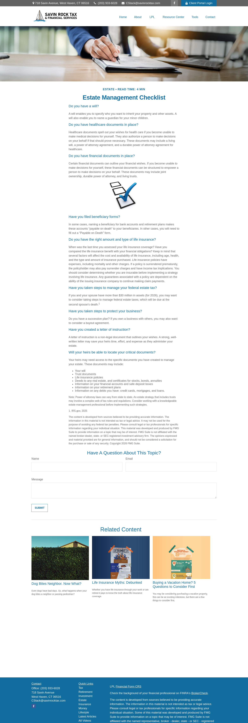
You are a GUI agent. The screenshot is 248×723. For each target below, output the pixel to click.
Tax (81, 687)
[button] (123, 17)
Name (35, 458)
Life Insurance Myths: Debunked (117, 582)
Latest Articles (87, 716)
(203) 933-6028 (105, 3)
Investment (86, 696)
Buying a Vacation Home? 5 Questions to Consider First (174, 585)
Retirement (86, 691)
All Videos (85, 720)
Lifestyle (84, 712)
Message (37, 479)
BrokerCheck (199, 693)
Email (129, 458)
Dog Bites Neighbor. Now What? (56, 584)
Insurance (85, 704)
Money (83, 708)
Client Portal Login (198, 3)
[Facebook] (174, 3)
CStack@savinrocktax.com (140, 3)
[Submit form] (39, 508)
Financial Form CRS (128, 686)
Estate (83, 700)
